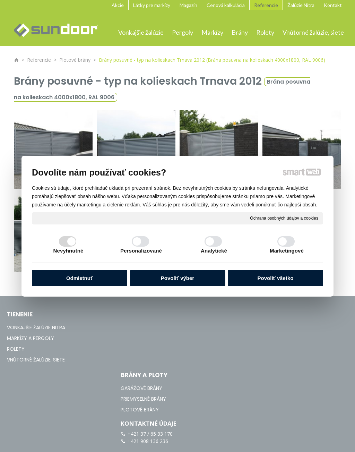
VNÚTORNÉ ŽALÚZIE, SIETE (36, 359)
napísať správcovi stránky (207, 411)
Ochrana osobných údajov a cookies (284, 217)
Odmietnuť (79, 278)
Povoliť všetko (276, 278)
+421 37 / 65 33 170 (272, 323)
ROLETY (16, 349)
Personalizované (141, 251)
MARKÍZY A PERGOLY (30, 338)
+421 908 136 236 (270, 330)
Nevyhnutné (68, 251)
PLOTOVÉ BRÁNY (144, 349)
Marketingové (287, 251)
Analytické (214, 251)
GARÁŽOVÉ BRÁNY (145, 327)
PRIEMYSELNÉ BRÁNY (147, 338)
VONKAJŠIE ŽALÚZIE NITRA (36, 327)
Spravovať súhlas (326, 411)
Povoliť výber (177, 278)
